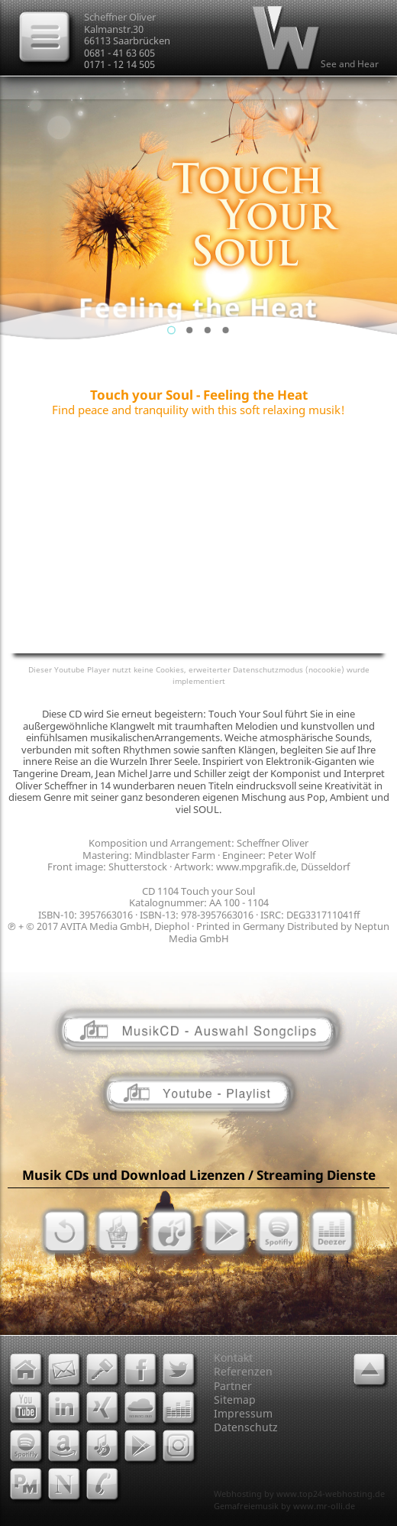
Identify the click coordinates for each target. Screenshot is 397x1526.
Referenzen (243, 1371)
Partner (233, 1386)
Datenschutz (246, 1427)
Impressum (243, 1413)
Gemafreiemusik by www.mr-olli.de (284, 1505)
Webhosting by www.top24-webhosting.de (299, 1493)
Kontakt (233, 1357)
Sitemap (235, 1399)
